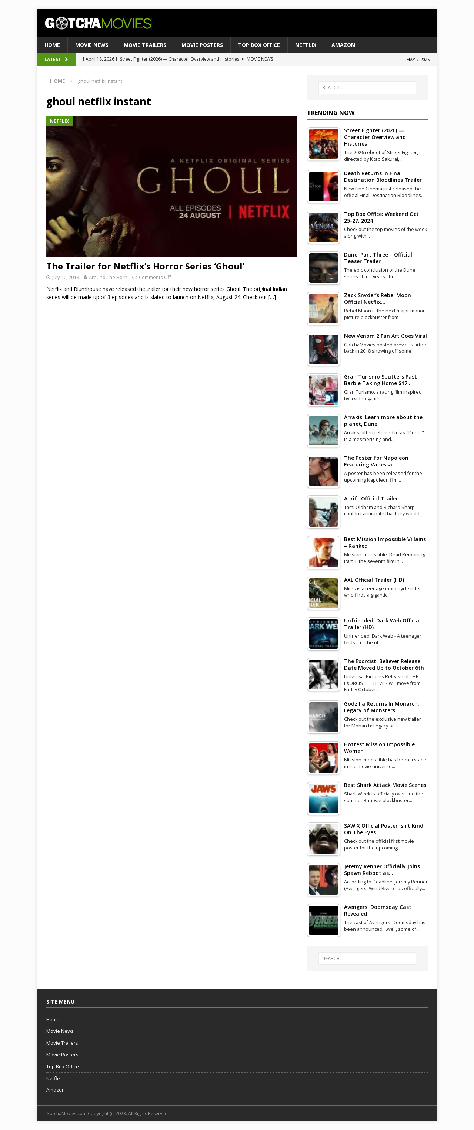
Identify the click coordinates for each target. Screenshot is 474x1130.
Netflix (305, 44)
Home (52, 44)
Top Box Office (259, 44)
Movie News (92, 44)
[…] (272, 297)
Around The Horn (108, 277)
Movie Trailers (145, 44)
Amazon (343, 44)
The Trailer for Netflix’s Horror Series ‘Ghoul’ (145, 266)
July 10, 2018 (65, 277)
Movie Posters (202, 44)
